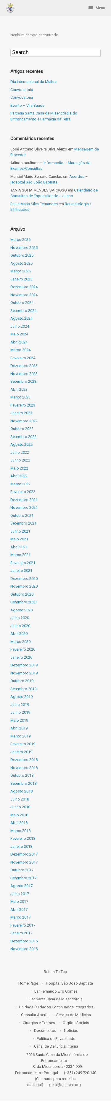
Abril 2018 (19, 822)
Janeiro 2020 (21, 657)
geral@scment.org (65, 1084)
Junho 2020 (20, 626)
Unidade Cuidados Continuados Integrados (56, 1007)
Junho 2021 (20, 531)
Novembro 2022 (24, 421)
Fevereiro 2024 (22, 358)
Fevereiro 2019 (22, 744)
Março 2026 (20, 239)
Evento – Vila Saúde (27, 105)
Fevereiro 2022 (22, 491)
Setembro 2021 (23, 523)
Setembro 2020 (23, 602)
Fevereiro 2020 (22, 649)
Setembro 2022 (23, 436)
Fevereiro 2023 (22, 405)
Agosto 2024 (21, 318)
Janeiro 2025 (21, 279)
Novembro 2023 (24, 373)
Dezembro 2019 (24, 665)
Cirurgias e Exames (39, 1023)
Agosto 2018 (21, 791)
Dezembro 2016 (24, 941)
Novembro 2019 (24, 673)
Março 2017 (20, 917)
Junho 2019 (20, 712)
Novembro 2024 (24, 295)
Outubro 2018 (21, 775)
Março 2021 (20, 555)
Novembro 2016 (24, 949)
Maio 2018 (19, 815)
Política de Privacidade (56, 1038)
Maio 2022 (19, 468)
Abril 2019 (19, 728)
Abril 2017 (19, 909)
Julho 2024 (19, 326)
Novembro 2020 (24, 586)
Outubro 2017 (21, 870)
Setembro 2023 (23, 381)
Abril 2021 (19, 547)
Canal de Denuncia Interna (56, 1046)
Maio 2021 (19, 539)
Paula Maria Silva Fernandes (34, 204)
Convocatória (21, 89)
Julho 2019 (19, 704)
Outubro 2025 (21, 255)
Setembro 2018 (23, 783)
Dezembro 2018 (24, 759)
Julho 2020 (19, 618)
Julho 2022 (19, 452)
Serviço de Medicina (73, 1015)
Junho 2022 (20, 460)
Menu (97, 8)
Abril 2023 (19, 389)
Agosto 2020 (21, 610)
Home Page (28, 983)
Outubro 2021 (21, 515)
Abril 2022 (19, 476)
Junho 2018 (20, 807)
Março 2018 (20, 830)
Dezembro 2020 (24, 578)
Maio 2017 (19, 901)
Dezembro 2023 (24, 365)
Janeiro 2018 (21, 846)
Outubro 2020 (21, 594)
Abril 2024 (19, 342)
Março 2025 (20, 271)
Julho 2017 (19, 894)
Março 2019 (20, 736)
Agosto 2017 (21, 885)
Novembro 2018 (24, 767)
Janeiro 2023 (21, 413)
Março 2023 (20, 397)
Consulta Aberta (35, 1015)
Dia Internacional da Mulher (33, 81)
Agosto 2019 (21, 696)
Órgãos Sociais (76, 1023)
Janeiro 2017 (21, 933)
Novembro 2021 (24, 507)
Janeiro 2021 (21, 570)
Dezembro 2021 (24, 499)
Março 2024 (20, 350)
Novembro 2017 (24, 862)
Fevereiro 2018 (22, 838)
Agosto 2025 (21, 263)
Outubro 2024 (21, 302)
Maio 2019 (19, 720)
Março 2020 (20, 641)
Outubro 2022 (21, 428)
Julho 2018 (19, 799)
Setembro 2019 (23, 689)
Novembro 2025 (24, 247)
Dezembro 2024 (24, 287)
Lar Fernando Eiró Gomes (56, 991)
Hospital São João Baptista (69, 983)
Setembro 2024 (23, 310)
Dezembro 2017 (24, 854)
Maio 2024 (19, 334)
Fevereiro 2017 (22, 925)
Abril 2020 (19, 633)
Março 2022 (20, 484)
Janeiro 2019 (21, 752)
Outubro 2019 (21, 681)
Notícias (71, 1030)
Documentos (45, 1030)
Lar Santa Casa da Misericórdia (56, 999)
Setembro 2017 (23, 878)
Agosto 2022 (21, 444)
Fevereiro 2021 (22, 563)
